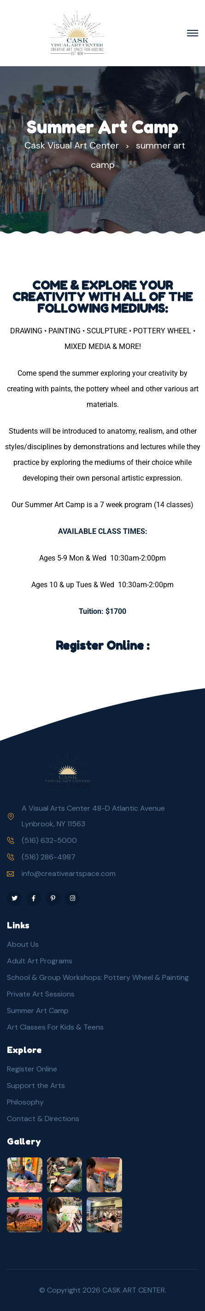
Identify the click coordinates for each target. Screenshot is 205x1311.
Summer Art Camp (38, 1010)
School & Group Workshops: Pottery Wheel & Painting (98, 977)
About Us (23, 944)
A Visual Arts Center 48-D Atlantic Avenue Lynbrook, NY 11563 (93, 816)
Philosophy (25, 1102)
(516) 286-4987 (49, 857)
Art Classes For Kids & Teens (55, 1027)
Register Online (32, 1069)
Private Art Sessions (41, 994)
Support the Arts (36, 1085)
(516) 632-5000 (49, 840)
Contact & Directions (43, 1118)
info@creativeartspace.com (69, 873)
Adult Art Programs (39, 961)
